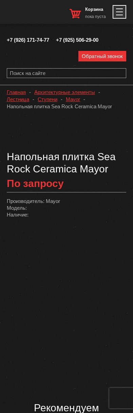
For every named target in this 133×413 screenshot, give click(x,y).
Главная (16, 92)
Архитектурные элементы (64, 92)
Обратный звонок (102, 56)
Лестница (18, 99)
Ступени (47, 99)
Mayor (73, 99)
